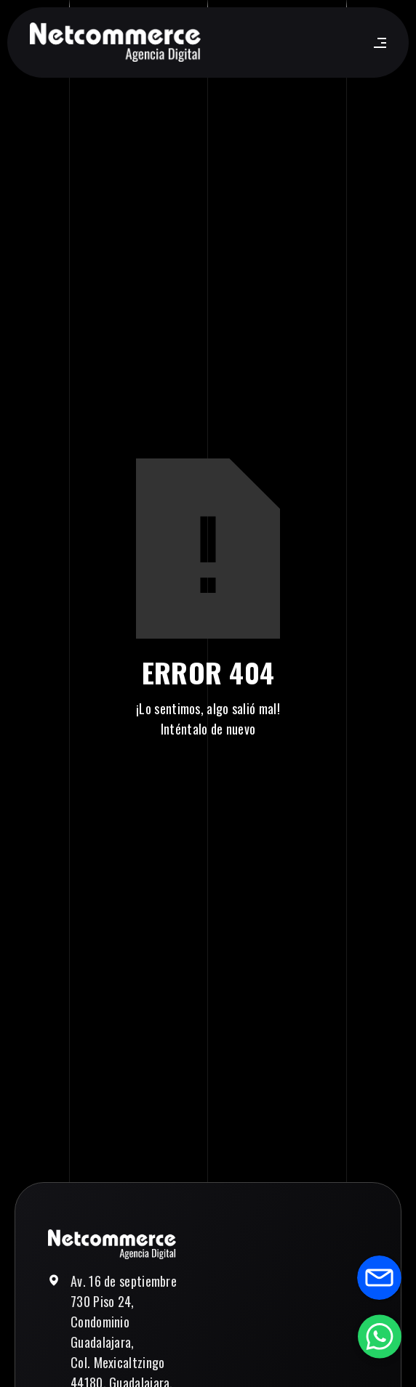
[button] (377, 43)
